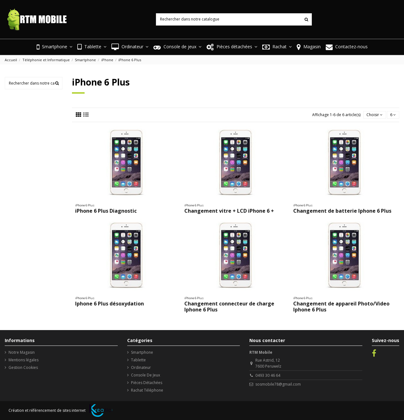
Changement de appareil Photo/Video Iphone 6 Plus (341, 306)
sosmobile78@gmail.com (278, 384)
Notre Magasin (22, 352)
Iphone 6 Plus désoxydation (109, 303)
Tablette (138, 360)
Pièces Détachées (146, 382)
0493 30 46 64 (267, 375)
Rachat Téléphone (147, 390)
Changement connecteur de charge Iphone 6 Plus (229, 306)
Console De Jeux (145, 375)
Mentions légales (24, 360)
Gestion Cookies (23, 367)
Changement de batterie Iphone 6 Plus (342, 210)
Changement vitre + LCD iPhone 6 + (229, 210)
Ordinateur (141, 367)
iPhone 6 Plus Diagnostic (106, 210)
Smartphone (142, 352)
